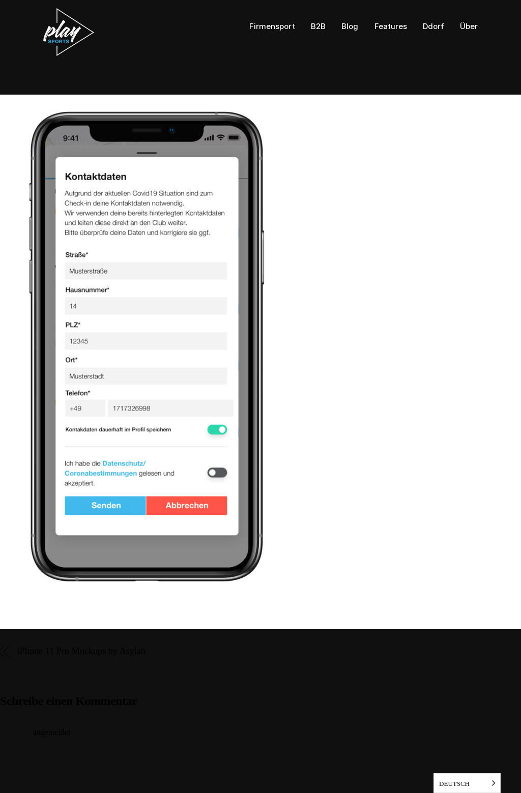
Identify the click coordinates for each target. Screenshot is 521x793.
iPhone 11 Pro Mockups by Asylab (81, 651)
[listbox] (467, 783)
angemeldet (52, 732)
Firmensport (272, 26)
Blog (349, 26)
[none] (467, 783)
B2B (318, 26)
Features (390, 26)
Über (469, 26)
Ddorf (433, 26)
